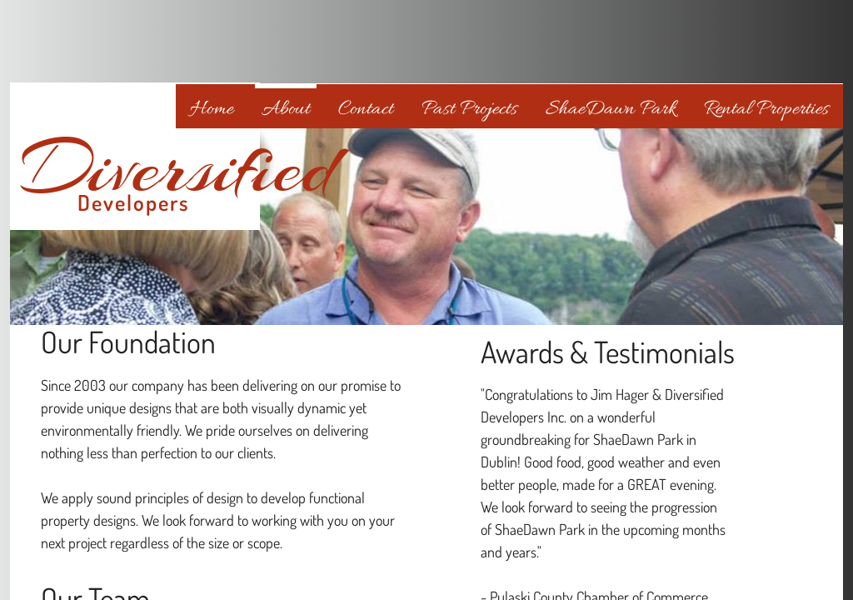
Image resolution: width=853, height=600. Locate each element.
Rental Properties (766, 109)
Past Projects (469, 109)
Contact (365, 109)
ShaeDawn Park (611, 109)
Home (211, 109)
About (286, 109)
